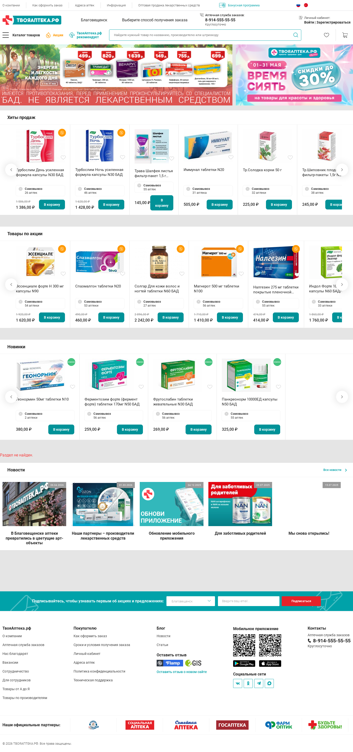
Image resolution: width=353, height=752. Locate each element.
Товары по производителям (24, 698)
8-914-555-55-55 (220, 20)
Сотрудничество (15, 671)
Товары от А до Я (16, 689)
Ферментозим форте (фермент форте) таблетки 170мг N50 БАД (112, 401)
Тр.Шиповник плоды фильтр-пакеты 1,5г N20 (322, 172)
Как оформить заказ (47, 5)
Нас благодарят (15, 654)
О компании (11, 5)
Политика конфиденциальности (99, 671)
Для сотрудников (16, 680)
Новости (163, 636)
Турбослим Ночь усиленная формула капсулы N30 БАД (99, 172)
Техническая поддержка (93, 680)
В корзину (52, 205)
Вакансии (10, 662)
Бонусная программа (239, 5)
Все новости (335, 470)
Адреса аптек (84, 5)
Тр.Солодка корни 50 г (262, 170)
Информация (116, 5)
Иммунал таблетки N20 (204, 170)
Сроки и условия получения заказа (102, 645)
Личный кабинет (87, 654)
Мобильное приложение (255, 628)
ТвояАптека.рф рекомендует (85, 35)
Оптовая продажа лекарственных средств (169, 5)
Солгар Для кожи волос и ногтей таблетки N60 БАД (157, 288)
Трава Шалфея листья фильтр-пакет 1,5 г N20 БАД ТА (154, 173)
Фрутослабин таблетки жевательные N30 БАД (173, 401)
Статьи (162, 645)
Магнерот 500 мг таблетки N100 (216, 288)
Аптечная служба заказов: (224, 15)
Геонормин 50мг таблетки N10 (42, 399)
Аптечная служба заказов (23, 645)
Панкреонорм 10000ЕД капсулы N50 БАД (249, 401)
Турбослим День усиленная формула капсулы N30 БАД (40, 172)
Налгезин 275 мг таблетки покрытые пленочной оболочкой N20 (276, 290)
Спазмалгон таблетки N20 (98, 286)
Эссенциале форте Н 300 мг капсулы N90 (40, 288)
